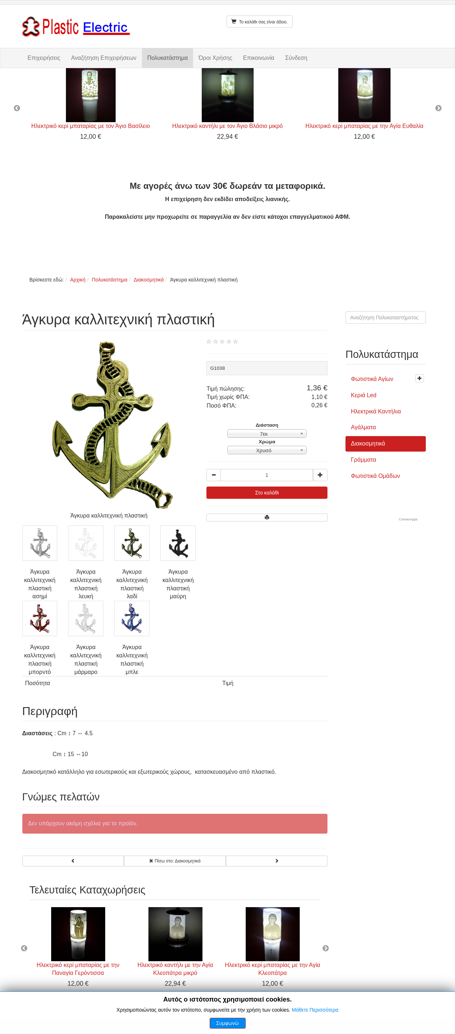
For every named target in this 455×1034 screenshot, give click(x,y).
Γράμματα (363, 460)
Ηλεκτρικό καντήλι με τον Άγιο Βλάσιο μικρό (227, 126)
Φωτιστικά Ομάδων (375, 476)
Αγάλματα (363, 427)
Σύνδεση (296, 58)
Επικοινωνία (259, 58)
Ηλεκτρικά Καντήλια (376, 411)
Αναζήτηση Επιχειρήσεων (104, 58)
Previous (17, 108)
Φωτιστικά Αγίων (372, 379)
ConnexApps (408, 519)
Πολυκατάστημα (167, 58)
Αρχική (78, 280)
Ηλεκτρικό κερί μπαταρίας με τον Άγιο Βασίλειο (90, 126)
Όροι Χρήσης (215, 58)
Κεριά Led (363, 395)
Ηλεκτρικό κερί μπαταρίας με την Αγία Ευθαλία (364, 126)
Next (438, 108)
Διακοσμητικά (149, 280)
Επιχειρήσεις (44, 58)
